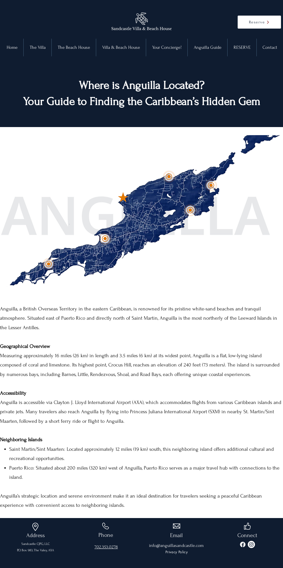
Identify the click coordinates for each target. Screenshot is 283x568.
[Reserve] (259, 22)
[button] (207, 47)
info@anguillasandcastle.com (176, 545)
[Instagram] (251, 544)
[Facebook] (242, 544)
